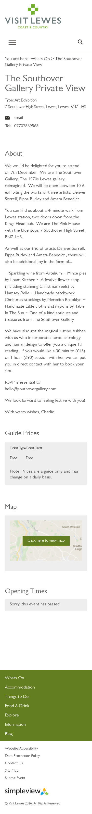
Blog (9, 734)
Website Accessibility (21, 749)
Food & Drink (17, 706)
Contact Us (14, 763)
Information (15, 724)
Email (18, 117)
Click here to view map (46, 540)
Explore (12, 715)
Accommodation (20, 687)
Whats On (40, 59)
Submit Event (15, 778)
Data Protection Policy (22, 756)
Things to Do (17, 696)
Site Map (11, 771)
